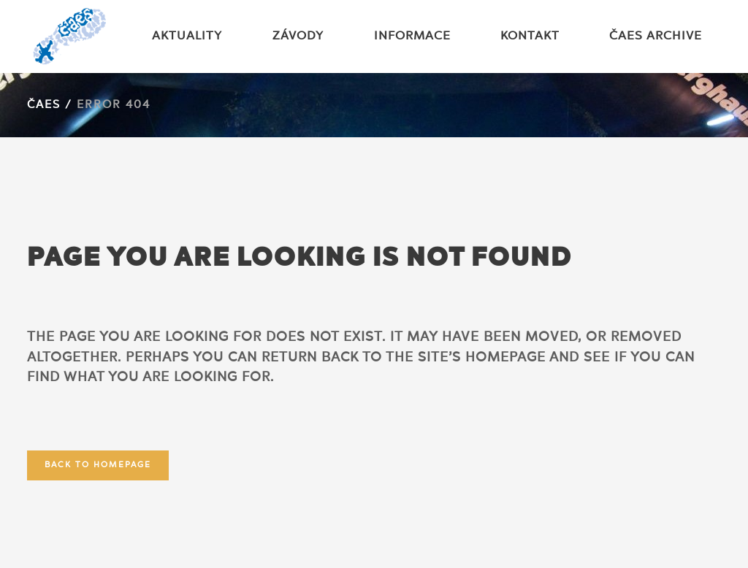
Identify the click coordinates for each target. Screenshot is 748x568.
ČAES (44, 105)
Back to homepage (98, 465)
